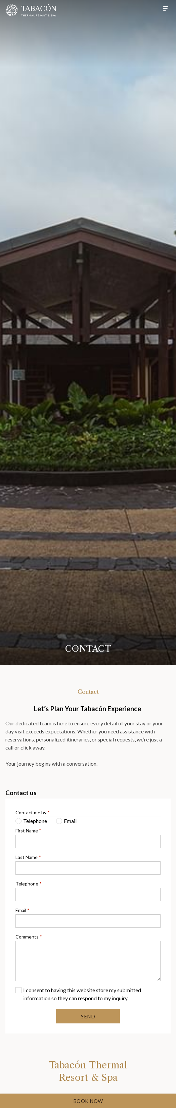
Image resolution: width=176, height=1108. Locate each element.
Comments (28, 937)
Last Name (28, 857)
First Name (28, 830)
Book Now (88, 1101)
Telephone (28, 883)
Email (22, 910)
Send (88, 1016)
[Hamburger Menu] (163, 8)
